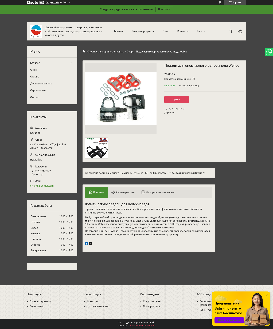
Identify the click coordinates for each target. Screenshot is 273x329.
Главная (118, 31)
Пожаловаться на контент (142, 325)
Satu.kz (151, 322)
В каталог (164, 9)
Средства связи (152, 301)
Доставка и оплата (41, 83)
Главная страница (40, 301)
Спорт (130, 51)
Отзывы (34, 76)
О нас (166, 31)
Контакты (183, 31)
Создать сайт (52, 2)
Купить (177, 99)
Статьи (34, 97)
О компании (37, 306)
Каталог (35, 62)
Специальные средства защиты (105, 51)
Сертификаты (38, 90)
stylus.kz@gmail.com (42, 185)
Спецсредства (151, 306)
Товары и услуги (141, 31)
